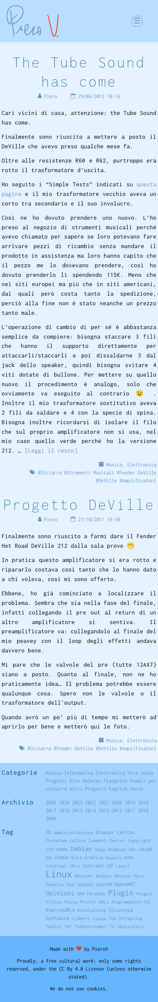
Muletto (92, 781)
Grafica (94, 857)
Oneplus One (60, 884)
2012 (117, 810)
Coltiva (77, 840)
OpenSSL (85, 884)
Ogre (138, 875)
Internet (93, 866)
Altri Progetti (87, 789)
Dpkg (100, 849)
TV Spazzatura (126, 926)
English (118, 789)
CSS (50, 849)
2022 (90, 802)
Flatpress (115, 781)
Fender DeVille (137, 472)
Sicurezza (121, 910)
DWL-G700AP (57, 857)
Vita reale (140, 773)
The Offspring (126, 918)
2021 (103, 802)
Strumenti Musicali (90, 472)
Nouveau (123, 875)
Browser (105, 832)
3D (48, 832)
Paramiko (96, 893)
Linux (59, 874)
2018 (143, 802)
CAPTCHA (126, 832)
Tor (68, 926)
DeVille (107, 480)
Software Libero (68, 918)
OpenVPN (104, 884)
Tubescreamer (91, 926)
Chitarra (51, 472)
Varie (136, 789)
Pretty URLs (94, 902)
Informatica (78, 773)
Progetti (56, 781)
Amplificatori (139, 480)
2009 (51, 818)
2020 (117, 802)
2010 (143, 810)
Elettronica (141, 464)
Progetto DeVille (79, 504)
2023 (77, 802)
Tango (99, 918)
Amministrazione (73, 832)
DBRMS (62, 849)
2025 (51, 802)
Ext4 (76, 857)
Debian (81, 848)
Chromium (56, 840)
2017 (51, 810)
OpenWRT (125, 884)
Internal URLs (63, 866)
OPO (80, 893)
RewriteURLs (60, 910)
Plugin (121, 892)
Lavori (123, 866)
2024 (64, 802)
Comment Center (106, 840)
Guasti (113, 857)
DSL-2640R (141, 849)
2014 (90, 810)
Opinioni (60, 893)
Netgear (104, 875)
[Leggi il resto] (51, 450)
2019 (130, 802)
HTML (129, 857)
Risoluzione (91, 910)
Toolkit (54, 926)
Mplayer (84, 875)
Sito (74, 781)
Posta (70, 902)
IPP (109, 866)
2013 (103, 810)
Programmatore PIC (131, 902)
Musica (114, 464)
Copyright (139, 840)
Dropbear (117, 849)
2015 (77, 810)
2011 (130, 810)
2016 (64, 810)
